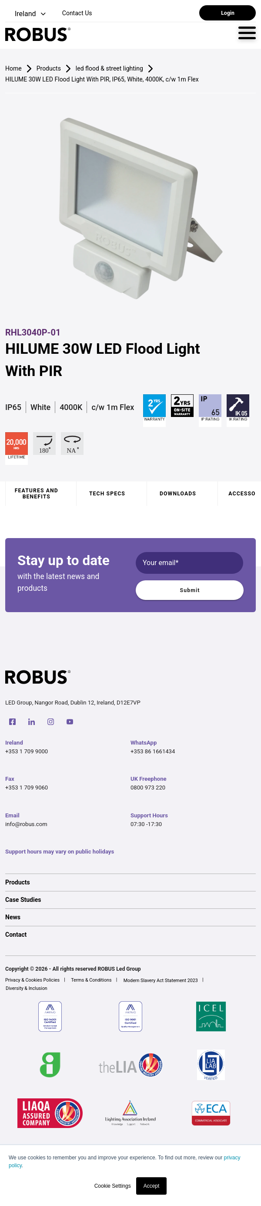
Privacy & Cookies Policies (32, 980)
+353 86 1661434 (152, 751)
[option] (130, 882)
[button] (26, 14)
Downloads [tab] (178, 494)
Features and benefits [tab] (36, 494)
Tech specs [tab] (107, 494)
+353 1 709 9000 (26, 751)
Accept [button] (152, 1186)
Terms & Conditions (91, 980)
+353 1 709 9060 (26, 787)
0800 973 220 (147, 787)
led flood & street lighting (109, 68)
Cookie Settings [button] (112, 1186)
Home (13, 68)
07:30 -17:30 (146, 824)
